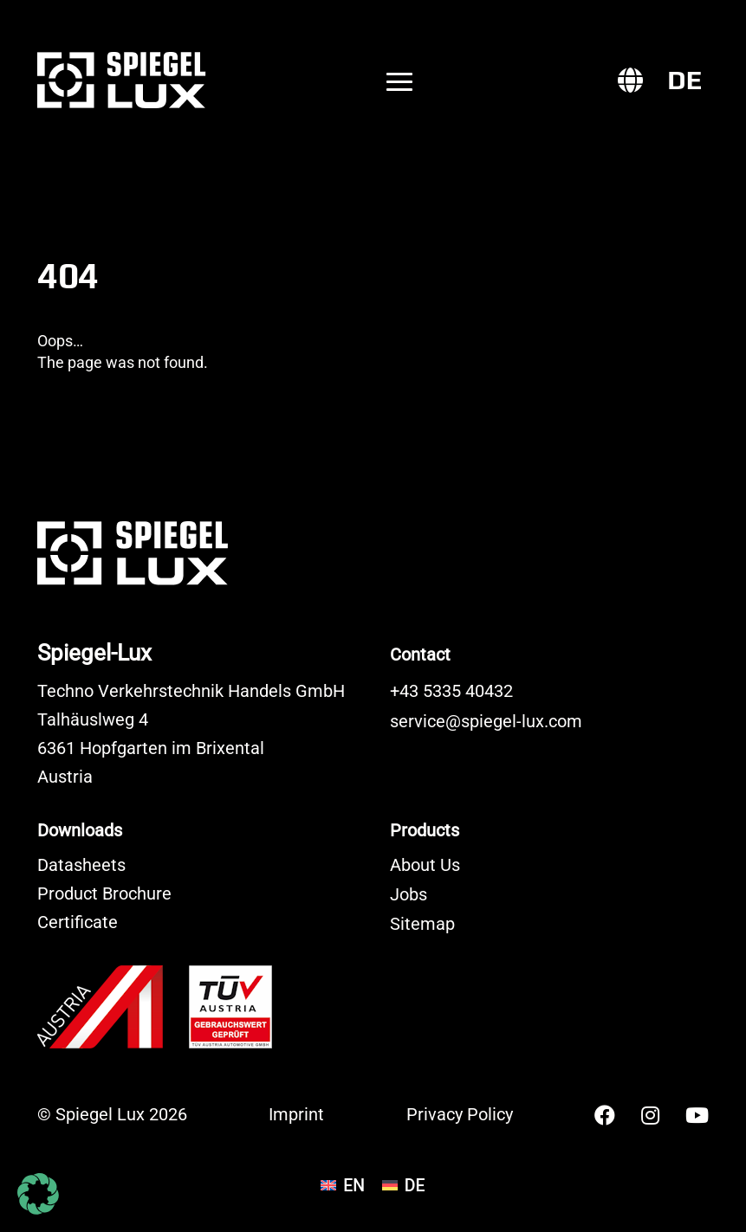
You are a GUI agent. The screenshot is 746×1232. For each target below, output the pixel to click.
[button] (38, 1194)
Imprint (296, 1115)
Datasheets (81, 865)
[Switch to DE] (684, 81)
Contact (420, 654)
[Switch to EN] (342, 1186)
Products (424, 830)
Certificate (77, 922)
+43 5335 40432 (451, 691)
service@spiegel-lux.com (486, 722)
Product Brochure (104, 894)
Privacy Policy (459, 1115)
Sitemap (422, 924)
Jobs (408, 895)
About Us (425, 865)
